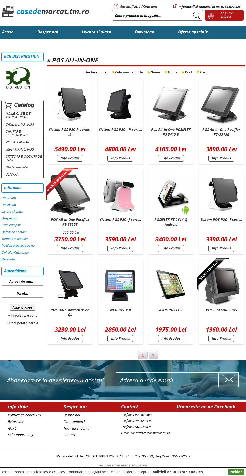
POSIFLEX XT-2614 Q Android (170, 222)
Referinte (8, 259)
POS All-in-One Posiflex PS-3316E (70, 222)
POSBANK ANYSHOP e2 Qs (70, 312)
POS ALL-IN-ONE (19, 142)
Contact (9, 45)
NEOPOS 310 (120, 309)
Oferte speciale (193, 32)
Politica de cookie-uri (24, 415)
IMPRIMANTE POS (20, 149)
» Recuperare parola (22, 323)
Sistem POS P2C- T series (221, 219)
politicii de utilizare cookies (178, 471)
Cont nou (150, 6)
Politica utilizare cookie (18, 245)
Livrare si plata (96, 32)
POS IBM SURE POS (221, 309)
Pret (188, 72)
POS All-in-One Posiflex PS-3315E (221, 132)
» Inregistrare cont (22, 315)
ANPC (12, 428)
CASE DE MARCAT (20, 124)
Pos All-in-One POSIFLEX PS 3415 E (171, 132)
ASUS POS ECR (171, 309)
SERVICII (12, 174)
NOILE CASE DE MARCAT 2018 (18, 115)
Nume (155, 72)
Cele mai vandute (129, 72)
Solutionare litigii (21, 434)
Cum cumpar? (12, 225)
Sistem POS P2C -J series (120, 219)
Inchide (236, 471)
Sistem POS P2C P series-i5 (70, 132)
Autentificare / (131, 6)
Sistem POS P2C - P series (120, 129)
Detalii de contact (14, 232)
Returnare (9, 198)
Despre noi (47, 32)
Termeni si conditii (15, 239)
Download (144, 32)
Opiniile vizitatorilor (15, 252)
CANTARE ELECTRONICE (17, 133)
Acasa (8, 32)
